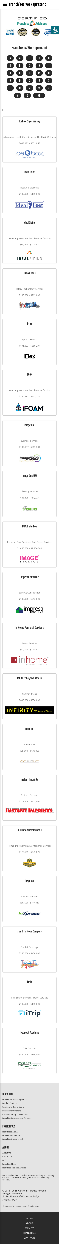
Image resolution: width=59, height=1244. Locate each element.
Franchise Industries (11, 1135)
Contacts (29, 1237)
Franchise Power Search (12, 1139)
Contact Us (7, 1156)
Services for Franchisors (13, 1107)
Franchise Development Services (16, 1118)
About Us (6, 1152)
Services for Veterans (11, 1110)
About (29, 1223)
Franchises (29, 1232)
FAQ (4, 1160)
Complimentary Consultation (15, 1114)
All (39, 95)
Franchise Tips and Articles (14, 1167)
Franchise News (9, 1164)
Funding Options (9, 1103)
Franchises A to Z (10, 1131)
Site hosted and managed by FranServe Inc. (21, 1206)
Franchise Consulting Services (15, 1099)
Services (29, 1228)
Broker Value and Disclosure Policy (20, 1196)
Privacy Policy (9, 1199)
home (29, 1218)
